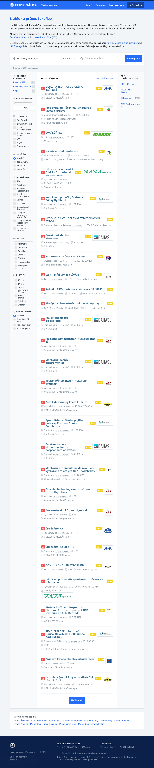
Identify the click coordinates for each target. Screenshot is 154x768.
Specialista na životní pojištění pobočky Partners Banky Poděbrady (65, 423)
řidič (109, 43)
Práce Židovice (121, 720)
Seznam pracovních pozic (68, 744)
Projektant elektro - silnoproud (58, 237)
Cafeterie (20, 301)
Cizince (18, 200)
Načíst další (77, 700)
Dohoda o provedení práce (22, 128)
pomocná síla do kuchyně (124, 43)
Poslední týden (21, 328)
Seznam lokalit (107, 744)
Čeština (20, 255)
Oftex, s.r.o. (126, 98)
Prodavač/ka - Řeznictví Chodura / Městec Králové (68, 109)
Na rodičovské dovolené (21, 208)
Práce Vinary (106, 720)
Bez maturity (20, 162)
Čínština (20, 258)
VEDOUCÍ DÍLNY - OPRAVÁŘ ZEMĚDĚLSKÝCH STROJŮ (73, 220)
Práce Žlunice (21, 720)
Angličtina (21, 247)
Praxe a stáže (21, 146)
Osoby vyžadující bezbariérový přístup (22, 223)
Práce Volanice (50, 724)
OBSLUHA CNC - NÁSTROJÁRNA (65, 565)
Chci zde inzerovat (104, 78)
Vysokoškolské (21, 169)
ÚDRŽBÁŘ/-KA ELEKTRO (60, 547)
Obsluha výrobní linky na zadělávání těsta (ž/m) (69, 679)
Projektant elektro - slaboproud (58, 319)
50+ (16, 181)
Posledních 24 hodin (21, 320)
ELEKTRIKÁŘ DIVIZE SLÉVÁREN (63, 274)
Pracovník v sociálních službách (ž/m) (70, 659)
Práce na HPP (19, 82)
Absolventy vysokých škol (21, 195)
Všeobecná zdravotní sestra (64, 151)
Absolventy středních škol (21, 189)
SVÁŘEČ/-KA (54, 132)
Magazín (89, 5)
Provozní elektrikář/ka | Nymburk (67, 510)
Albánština (21, 244)
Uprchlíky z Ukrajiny (19, 229)
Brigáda (16, 90)
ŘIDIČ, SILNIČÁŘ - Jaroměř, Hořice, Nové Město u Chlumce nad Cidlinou (65, 634)
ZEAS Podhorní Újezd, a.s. (130, 105)
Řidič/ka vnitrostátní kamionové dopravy (72, 303)
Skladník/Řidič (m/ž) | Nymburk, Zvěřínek (66, 382)
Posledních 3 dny (22, 325)
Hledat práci (133, 58)
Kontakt (13, 760)
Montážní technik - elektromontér (58, 361)
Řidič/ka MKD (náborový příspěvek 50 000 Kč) (75, 289)
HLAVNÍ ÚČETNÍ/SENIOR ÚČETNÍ (65, 256)
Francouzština (22, 262)
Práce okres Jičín (67, 724)
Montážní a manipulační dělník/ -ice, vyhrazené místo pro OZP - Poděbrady (70, 469)
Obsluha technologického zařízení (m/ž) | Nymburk (68, 491)
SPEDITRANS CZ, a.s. (126, 91)
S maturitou (20, 165)
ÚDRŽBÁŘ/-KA (54, 528)
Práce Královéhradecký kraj (91, 724)
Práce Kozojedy (90, 720)
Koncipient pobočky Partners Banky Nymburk (64, 199)
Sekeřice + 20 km (42, 37)
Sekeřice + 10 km (18, 37)
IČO (16, 139)
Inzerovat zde (116, 5)
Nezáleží (18, 158)
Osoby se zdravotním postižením (20, 215)
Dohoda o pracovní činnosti (23, 134)
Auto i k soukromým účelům (22, 289)
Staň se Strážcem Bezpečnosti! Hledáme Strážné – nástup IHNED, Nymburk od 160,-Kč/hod (67, 610)
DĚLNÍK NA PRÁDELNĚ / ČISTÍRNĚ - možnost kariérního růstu (59, 172)
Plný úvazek (20, 120)
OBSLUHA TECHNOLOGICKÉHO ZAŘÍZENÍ (64, 88)
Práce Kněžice (21, 724)
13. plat (19, 280)
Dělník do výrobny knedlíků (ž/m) (67, 402)
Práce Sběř (35, 724)
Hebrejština (21, 266)
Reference (101, 5)
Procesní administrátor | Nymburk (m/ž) (70, 340)
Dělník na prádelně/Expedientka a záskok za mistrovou (74, 581)
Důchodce (19, 203)
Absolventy (20, 185)
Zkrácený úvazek (22, 124)
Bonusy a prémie (20, 296)
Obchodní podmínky (18, 757)
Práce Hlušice (54, 720)
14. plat (19, 284)
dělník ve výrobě (18, 46)
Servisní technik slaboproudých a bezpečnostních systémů (62, 447)
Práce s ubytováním (22, 86)
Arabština (21, 251)
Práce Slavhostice (72, 720)
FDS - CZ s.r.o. (127, 84)
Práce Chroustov (38, 720)
